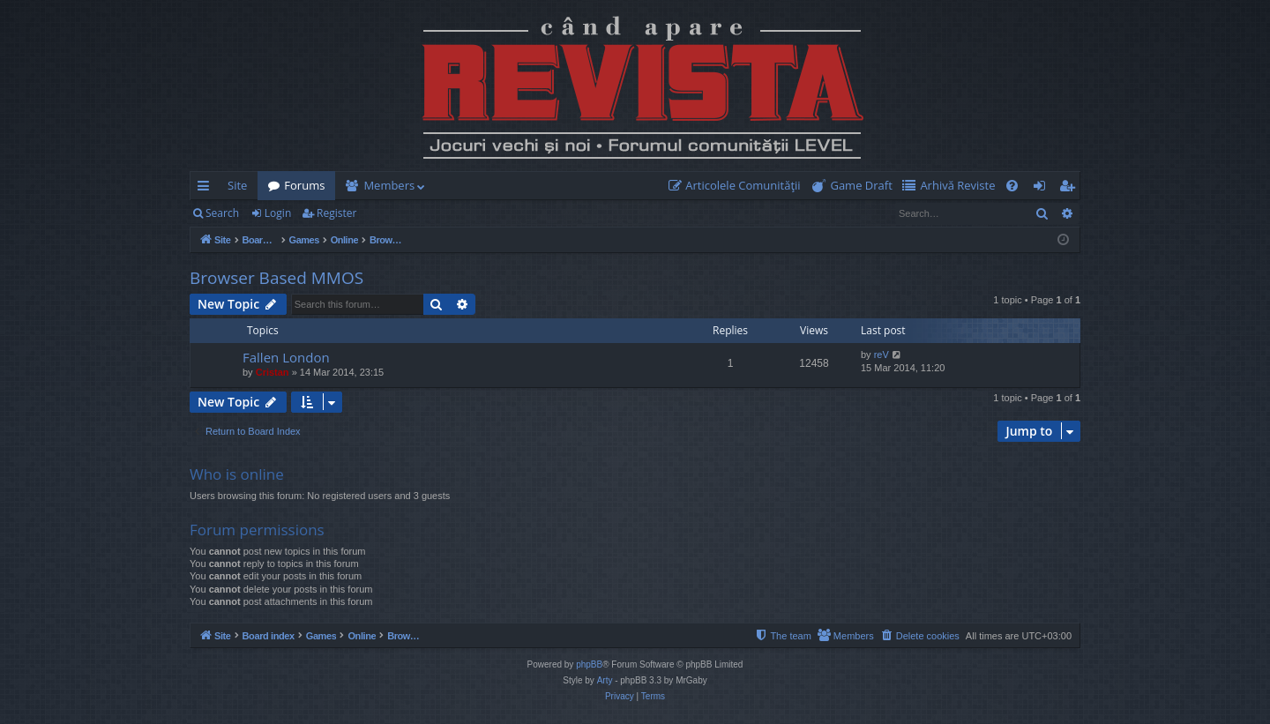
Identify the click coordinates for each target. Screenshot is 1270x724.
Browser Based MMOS (276, 277)
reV (881, 354)
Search (222, 212)
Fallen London (286, 357)
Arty (605, 680)
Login (278, 212)
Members (389, 185)
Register (336, 212)
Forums (304, 185)
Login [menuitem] (1043, 188)
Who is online (237, 474)
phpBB (589, 664)
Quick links (207, 188)
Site (237, 185)
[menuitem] (738, 185)
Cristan (272, 372)
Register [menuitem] (1070, 188)
